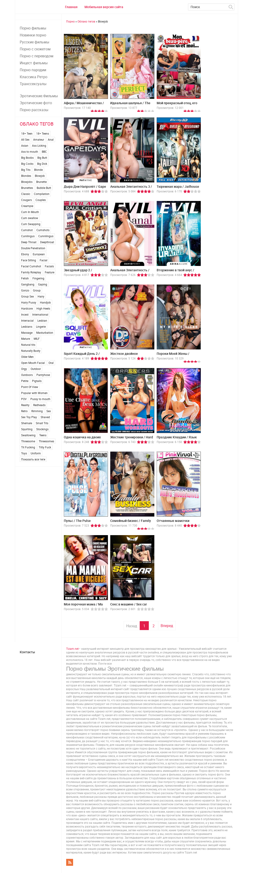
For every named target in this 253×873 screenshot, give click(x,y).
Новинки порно (33, 35)
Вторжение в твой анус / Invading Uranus (175, 272)
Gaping (42, 284)
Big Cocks (27, 163)
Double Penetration (33, 248)
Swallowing (28, 435)
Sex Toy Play (29, 417)
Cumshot (27, 230)
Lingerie (41, 326)
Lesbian (42, 320)
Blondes (26, 176)
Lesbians (26, 326)
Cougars (26, 200)
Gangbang (27, 284)
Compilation (41, 194)
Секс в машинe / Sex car (128, 604)
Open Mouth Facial (33, 363)
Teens (42, 435)
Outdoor (36, 369)
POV (24, 399)
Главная (71, 7)
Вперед (167, 625)
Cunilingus (28, 236)
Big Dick (42, 163)
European (39, 254)
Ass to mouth (29, 151)
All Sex (25, 139)
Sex (48, 411)
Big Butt (42, 157)
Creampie (27, 206)
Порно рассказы (34, 109)
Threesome (28, 441)
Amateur (38, 139)
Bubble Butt (44, 188)
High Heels (43, 308)
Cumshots (42, 230)
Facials (49, 266)
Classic (25, 194)
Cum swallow (29, 218)
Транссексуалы (33, 83)
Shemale (26, 423)
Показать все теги (33, 459)
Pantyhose (43, 375)
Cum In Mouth (30, 212)
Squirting (26, 429)
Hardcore (27, 308)
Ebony (25, 254)
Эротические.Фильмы (39, 95)
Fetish (25, 278)
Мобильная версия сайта (103, 7)
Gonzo (25, 290)
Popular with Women (34, 393)
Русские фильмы (34, 42)
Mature (25, 338)
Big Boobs (27, 157)
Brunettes (27, 188)
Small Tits (42, 423)
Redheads (39, 405)
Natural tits (28, 344)
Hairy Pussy (28, 302)
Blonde (38, 169)
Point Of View (29, 387)
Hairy (41, 296)
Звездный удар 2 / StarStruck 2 (78, 272)
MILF (37, 338)
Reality (25, 405)
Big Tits (25, 169)
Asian (24, 145)
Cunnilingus (45, 236)
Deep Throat (28, 242)
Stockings (42, 429)
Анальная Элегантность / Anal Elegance (129, 272)
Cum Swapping (30, 224)
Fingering (38, 278)
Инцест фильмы (34, 62)
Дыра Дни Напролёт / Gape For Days (85, 188)
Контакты (27, 652)
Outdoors (27, 375)
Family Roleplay (31, 272)
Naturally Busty (30, 350)
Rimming (37, 411)
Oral (51, 363)
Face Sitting (28, 260)
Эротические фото (36, 102)
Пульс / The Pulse (77, 520)
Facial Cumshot (31, 266)
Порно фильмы (33, 28)
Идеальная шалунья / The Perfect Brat (130, 105)
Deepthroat (47, 242)
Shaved (45, 417)
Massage (26, 332)
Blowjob (40, 176)
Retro (24, 411)
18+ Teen (26, 133)
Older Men (27, 357)
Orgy (24, 369)
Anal (51, 139)
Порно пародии (33, 69)
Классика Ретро (33, 76)
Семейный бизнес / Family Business (130, 522)
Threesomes (46, 441)
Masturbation (44, 332)
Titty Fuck (45, 447)
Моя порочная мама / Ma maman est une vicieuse (83, 606)
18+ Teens (42, 133)
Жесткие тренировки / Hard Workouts (131, 439)
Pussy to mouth (40, 399)
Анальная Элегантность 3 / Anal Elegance (131, 188)
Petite (24, 381)
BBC (44, 151)
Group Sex (27, 296)
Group (37, 290)
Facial (43, 260)
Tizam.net (72, 648)
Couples (41, 200)
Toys (24, 453)
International (40, 314)
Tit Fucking (28, 447)
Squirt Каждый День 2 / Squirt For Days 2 (82, 355)
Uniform (36, 453)
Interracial (27, 320)
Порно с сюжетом (35, 49)
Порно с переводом (36, 55)
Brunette (41, 182)
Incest (25, 314)
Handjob (45, 302)
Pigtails (37, 381)
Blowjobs (26, 182)
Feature (49, 272)
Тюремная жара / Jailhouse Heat (178, 188)
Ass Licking (39, 145)
